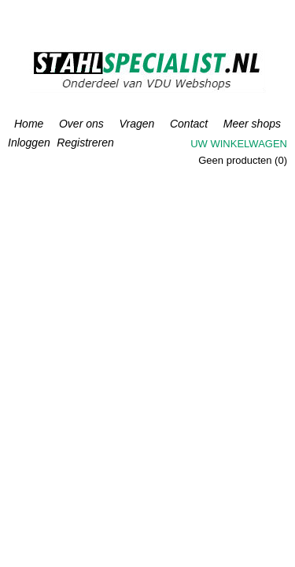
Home (28, 123)
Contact (189, 123)
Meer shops (252, 123)
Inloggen (29, 142)
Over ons (81, 123)
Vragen (136, 123)
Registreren (85, 142)
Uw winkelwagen (238, 144)
